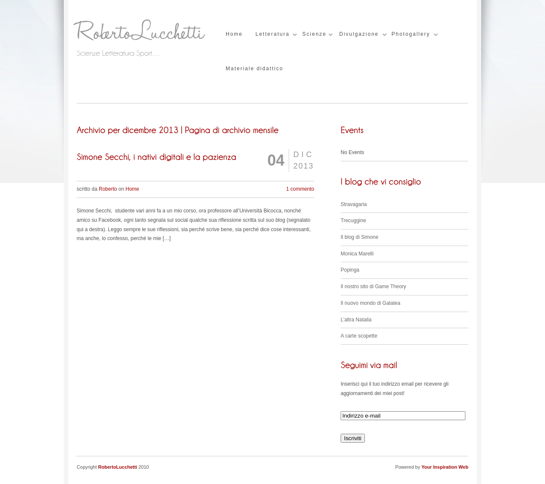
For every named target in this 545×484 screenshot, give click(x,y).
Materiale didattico (254, 68)
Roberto (108, 189)
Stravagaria (354, 204)
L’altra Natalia (356, 320)
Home (234, 34)
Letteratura (272, 34)
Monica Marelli (357, 254)
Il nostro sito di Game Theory (373, 286)
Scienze (314, 34)
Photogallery (410, 34)
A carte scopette (359, 336)
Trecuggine (353, 220)
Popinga (350, 270)
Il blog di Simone (360, 237)
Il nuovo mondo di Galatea (370, 303)
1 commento (300, 189)
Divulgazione (359, 34)
